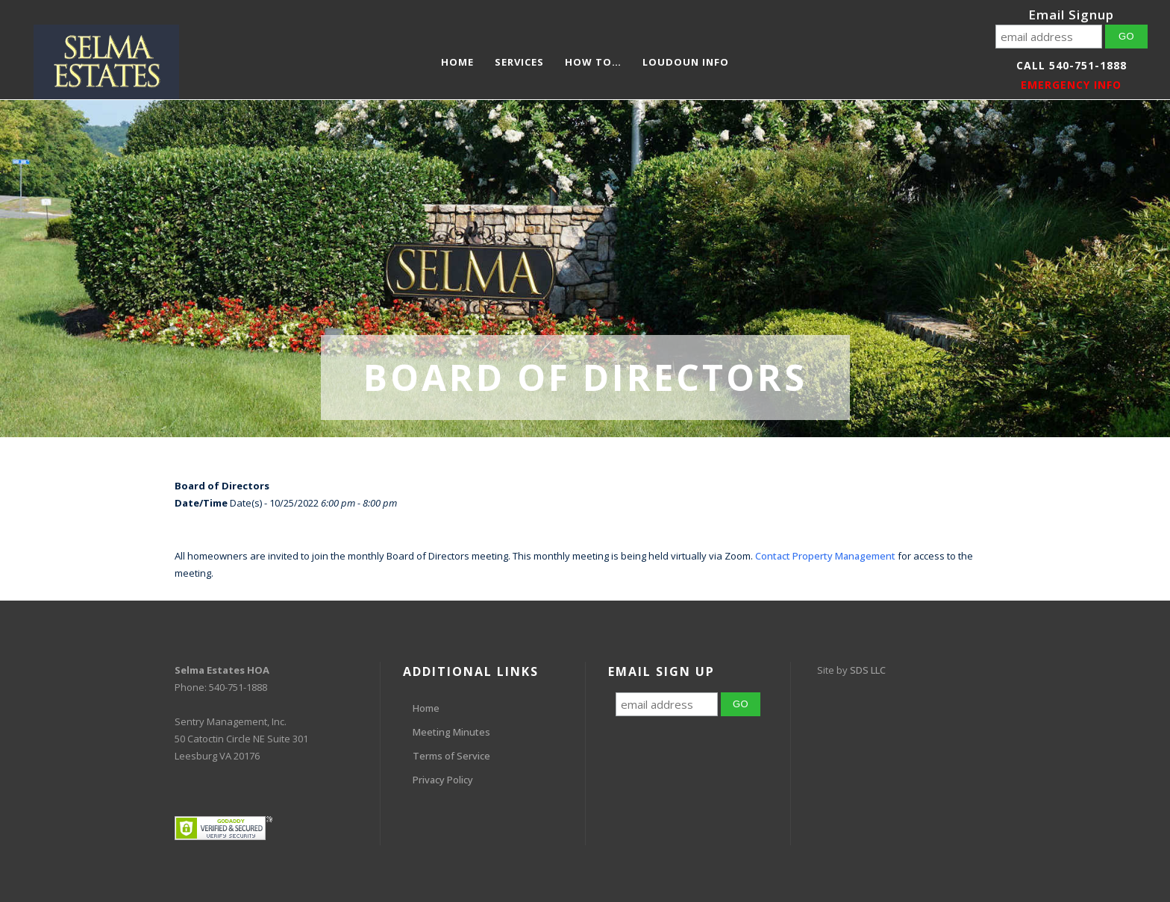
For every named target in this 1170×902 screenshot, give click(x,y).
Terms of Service (451, 755)
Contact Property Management (825, 556)
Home (426, 708)
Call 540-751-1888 (1071, 65)
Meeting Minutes (451, 732)
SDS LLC (868, 670)
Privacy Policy (443, 779)
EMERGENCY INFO (1071, 85)
